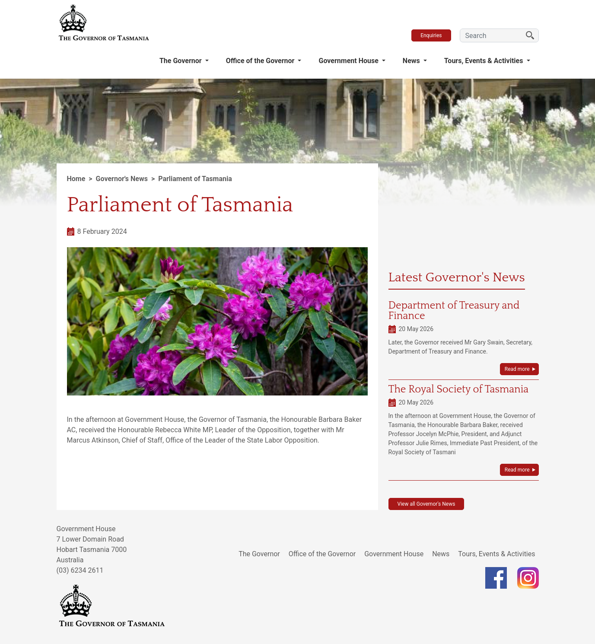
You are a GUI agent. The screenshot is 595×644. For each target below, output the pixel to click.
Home (76, 179)
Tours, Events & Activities (484, 61)
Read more (517, 369)
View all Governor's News (426, 504)
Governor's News (122, 179)
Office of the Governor (261, 61)
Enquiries (431, 35)
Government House (349, 61)
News (412, 61)
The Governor (181, 61)
